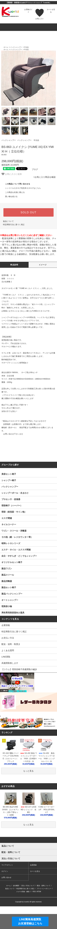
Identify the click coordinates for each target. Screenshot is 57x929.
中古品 (26, 47)
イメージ (43, 265)
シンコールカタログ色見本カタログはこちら (21, 188)
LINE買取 (5, 657)
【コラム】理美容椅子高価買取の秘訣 (19, 669)
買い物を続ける (9, 196)
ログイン (4, 893)
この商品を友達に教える (13, 192)
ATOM (39, 913)
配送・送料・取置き (10, 644)
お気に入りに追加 (11, 174)
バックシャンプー (16, 47)
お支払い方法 (7, 638)
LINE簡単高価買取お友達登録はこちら (30, 921)
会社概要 (16, 907)
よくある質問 (7, 650)
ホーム (6, 47)
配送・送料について (43, 907)
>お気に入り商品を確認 (44, 177)
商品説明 (14, 265)
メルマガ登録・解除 (22, 913)
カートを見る (35, 893)
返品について (8, 221)
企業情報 (5, 625)
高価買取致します (9, 663)
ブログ (33, 169)
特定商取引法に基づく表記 (13, 225)
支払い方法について (28, 907)
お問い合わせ (6, 899)
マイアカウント (7, 887)
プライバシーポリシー (44, 910)
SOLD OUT (28, 212)
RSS (34, 913)
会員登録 (33, 887)
